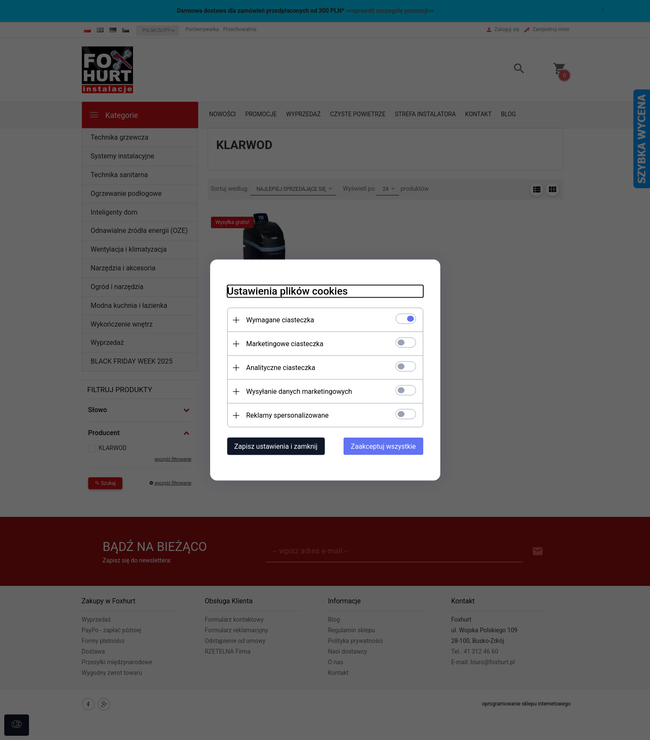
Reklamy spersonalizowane (287, 415)
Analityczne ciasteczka (280, 368)
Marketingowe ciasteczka (285, 344)
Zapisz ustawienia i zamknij (276, 446)
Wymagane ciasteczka (280, 320)
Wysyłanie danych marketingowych (299, 391)
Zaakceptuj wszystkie (383, 446)
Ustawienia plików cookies (287, 291)
